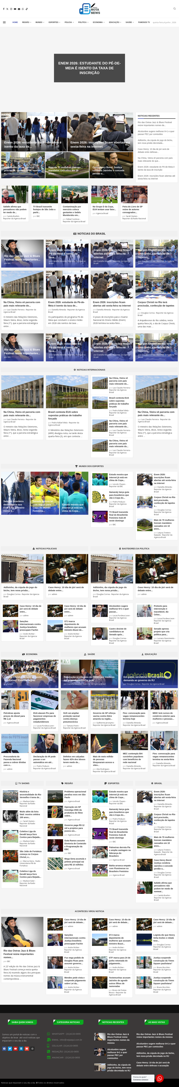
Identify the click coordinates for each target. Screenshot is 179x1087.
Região (25, 22)
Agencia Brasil (102, 213)
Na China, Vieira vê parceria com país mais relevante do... (118, 381)
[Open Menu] (4, 22)
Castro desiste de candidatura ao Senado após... (117, 632)
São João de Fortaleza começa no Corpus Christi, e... (31, 854)
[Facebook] (4, 9)
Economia (98, 22)
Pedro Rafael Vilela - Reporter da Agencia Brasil (63, 423)
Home (15, 22)
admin (54, 594)
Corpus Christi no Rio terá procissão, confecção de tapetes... (154, 254)
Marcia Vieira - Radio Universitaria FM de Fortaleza (30, 863)
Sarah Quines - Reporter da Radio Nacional (134, 217)
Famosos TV (144, 22)
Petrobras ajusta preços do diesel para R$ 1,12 (14, 716)
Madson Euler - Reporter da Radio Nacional (28, 803)
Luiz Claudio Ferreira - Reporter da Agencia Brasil (20, 310)
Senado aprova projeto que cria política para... (161, 632)
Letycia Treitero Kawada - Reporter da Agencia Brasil (163, 535)
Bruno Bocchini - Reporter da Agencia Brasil (162, 969)
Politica (82, 22)
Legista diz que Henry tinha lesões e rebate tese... (164, 938)
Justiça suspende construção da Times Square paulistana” (163, 961)
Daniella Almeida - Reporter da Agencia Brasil (67, 262)
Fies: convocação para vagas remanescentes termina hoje (134, 716)
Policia (68, 22)
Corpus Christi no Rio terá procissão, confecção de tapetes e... (22, 170)
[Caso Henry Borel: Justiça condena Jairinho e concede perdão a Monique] (111, 165)
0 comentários (100, 77)
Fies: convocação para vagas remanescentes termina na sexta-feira (164, 756)
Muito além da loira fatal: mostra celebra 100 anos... (30, 814)
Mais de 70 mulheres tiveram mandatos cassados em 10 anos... (64, 170)
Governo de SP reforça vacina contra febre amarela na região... (104, 716)
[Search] (174, 9)
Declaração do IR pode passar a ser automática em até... (44, 759)
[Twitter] (7, 9)
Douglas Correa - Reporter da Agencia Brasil (156, 262)
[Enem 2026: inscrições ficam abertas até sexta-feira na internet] (100, 131)
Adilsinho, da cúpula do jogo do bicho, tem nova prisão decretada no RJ (119, 1068)
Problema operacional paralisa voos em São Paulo (75, 794)
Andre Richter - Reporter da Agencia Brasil (28, 636)
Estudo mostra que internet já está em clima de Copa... (72, 507)
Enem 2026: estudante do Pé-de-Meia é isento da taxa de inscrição (89, 68)
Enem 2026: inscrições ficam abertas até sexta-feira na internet (112, 254)
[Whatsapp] (23, 9)
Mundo (39, 22)
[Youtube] (15, 9)
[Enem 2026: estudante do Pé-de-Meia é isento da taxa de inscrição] (34, 131)
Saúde (129, 22)
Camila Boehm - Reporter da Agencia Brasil (14, 217)
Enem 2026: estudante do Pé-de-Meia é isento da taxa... (65, 254)
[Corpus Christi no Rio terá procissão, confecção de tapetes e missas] (23, 165)
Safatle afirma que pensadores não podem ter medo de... (14, 209)
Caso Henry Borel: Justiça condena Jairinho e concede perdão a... (108, 170)
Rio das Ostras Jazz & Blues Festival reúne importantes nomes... (19, 954)
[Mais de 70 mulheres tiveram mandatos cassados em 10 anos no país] (67, 165)
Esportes (53, 22)
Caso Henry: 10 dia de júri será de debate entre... (30, 609)
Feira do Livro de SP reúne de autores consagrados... (132, 209)
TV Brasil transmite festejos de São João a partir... (44, 209)
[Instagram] (11, 9)
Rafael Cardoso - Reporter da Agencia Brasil (74, 220)
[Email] (19, 9)
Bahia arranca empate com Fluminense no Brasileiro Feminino (120, 868)
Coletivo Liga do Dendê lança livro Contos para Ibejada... (30, 834)
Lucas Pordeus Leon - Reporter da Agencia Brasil (120, 617)
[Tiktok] (26, 9)
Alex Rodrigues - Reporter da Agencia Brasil (104, 770)
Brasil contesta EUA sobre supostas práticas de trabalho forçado (65, 415)
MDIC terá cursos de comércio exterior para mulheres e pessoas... (164, 716)
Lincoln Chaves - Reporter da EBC (117, 485)
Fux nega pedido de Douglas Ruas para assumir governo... (74, 961)
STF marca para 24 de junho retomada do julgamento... (119, 961)
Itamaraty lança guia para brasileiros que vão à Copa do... (119, 495)
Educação (114, 22)
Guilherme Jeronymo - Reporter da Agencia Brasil (104, 724)
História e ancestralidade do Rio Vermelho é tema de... (30, 794)
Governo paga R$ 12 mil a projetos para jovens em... (74, 828)
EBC (38, 216)
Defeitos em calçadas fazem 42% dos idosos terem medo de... (74, 759)
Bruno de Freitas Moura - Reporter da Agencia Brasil (117, 992)
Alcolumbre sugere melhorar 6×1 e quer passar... (119, 609)
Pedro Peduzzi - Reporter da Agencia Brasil (117, 504)
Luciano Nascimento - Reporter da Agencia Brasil (164, 640)
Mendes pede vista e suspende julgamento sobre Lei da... (75, 981)
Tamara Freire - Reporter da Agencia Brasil (74, 726)
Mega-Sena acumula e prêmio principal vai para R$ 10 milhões (75, 862)
